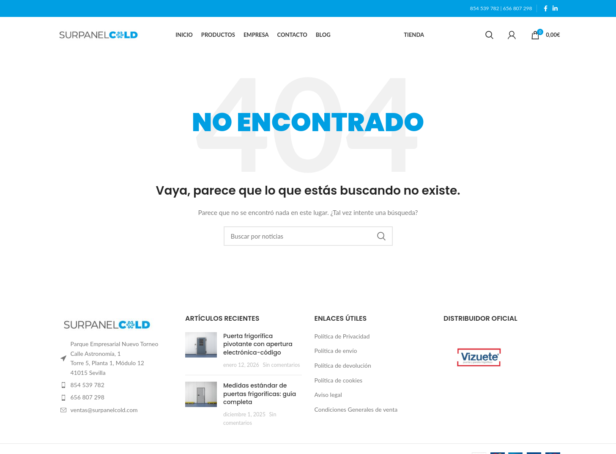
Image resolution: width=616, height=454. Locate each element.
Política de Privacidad (342, 337)
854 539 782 (484, 8)
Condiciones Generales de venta (356, 411)
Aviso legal (328, 396)
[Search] (489, 36)
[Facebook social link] (545, 8)
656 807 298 (517, 8)
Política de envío (336, 352)
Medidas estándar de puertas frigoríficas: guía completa (259, 395)
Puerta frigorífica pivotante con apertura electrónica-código (258, 345)
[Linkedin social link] (555, 8)
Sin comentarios (281, 366)
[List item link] (114, 386)
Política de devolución (343, 367)
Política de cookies (339, 381)
